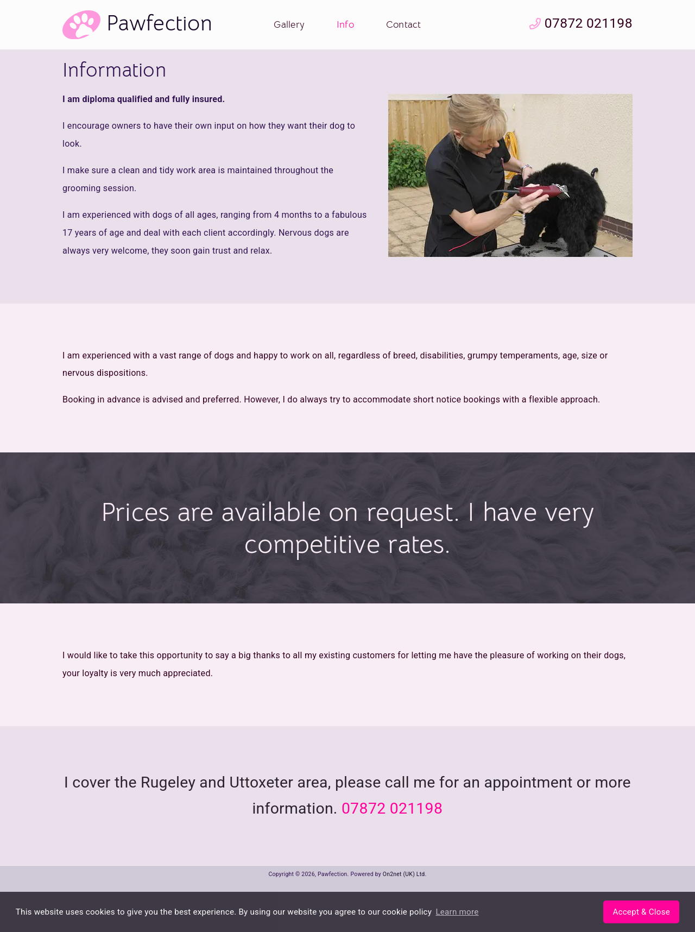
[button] (641, 911)
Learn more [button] (456, 912)
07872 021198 (581, 23)
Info (345, 24)
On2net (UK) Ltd (404, 874)
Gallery (289, 24)
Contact (403, 24)
